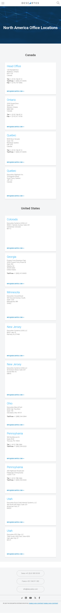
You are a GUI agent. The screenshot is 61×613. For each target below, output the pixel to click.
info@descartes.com (15, 91)
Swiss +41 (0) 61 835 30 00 (30, 573)
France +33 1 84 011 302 (30, 581)
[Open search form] (58, 3)
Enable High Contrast (36, 603)
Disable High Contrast (51, 603)
